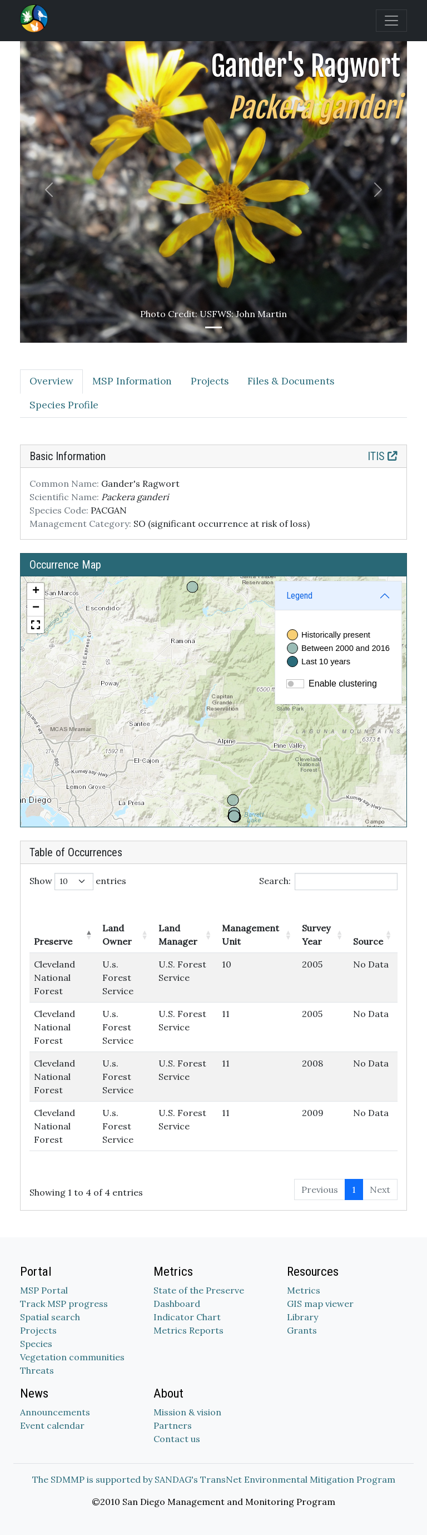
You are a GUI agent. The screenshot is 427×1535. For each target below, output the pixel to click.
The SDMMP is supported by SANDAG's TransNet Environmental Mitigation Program (213, 1479)
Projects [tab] (210, 381)
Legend (299, 595)
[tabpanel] (213, 828)
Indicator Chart (187, 1316)
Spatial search (50, 1316)
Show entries (77, 881)
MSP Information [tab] (132, 381)
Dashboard (176, 1303)
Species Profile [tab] (63, 405)
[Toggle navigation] (391, 20)
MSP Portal (44, 1290)
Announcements (55, 1412)
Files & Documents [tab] (290, 381)
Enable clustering (343, 683)
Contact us (176, 1438)
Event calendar (52, 1425)
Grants (302, 1330)
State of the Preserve (198, 1290)
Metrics (303, 1290)
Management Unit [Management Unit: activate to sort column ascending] (250, 934)
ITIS (383, 456)
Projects (38, 1330)
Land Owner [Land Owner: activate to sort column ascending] (117, 934)
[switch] (295, 683)
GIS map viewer (320, 1303)
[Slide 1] (213, 327)
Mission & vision (187, 1412)
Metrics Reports (188, 1330)
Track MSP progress (64, 1303)
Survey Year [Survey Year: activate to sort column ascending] (316, 934)
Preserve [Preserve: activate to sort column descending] (53, 941)
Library (302, 1316)
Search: (328, 881)
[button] (35, 591)
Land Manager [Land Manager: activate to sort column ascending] (177, 934)
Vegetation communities (72, 1357)
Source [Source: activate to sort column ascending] (368, 941)
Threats (37, 1370)
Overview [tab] (51, 381)
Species (36, 1343)
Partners (172, 1425)
